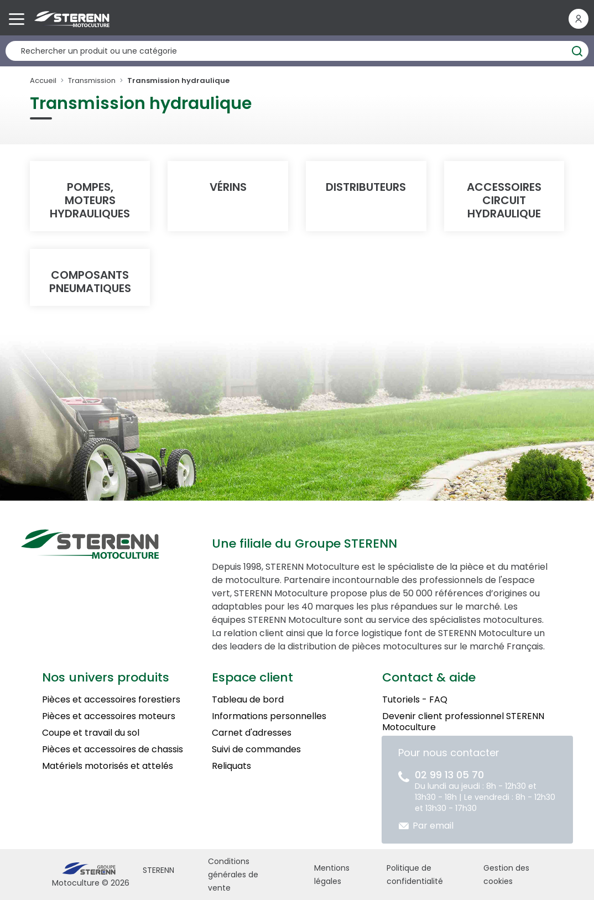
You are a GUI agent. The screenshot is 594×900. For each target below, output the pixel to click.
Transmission (92, 80)
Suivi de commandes (256, 749)
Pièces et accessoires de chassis (112, 749)
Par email (433, 825)
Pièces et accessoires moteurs (108, 716)
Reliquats (231, 765)
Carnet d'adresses (251, 732)
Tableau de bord (248, 699)
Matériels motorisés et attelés (107, 765)
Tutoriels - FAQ (414, 699)
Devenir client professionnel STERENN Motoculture (463, 721)
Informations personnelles (269, 716)
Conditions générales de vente (233, 874)
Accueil (43, 80)
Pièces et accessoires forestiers (111, 699)
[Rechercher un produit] (297, 51)
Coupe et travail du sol (90, 732)
